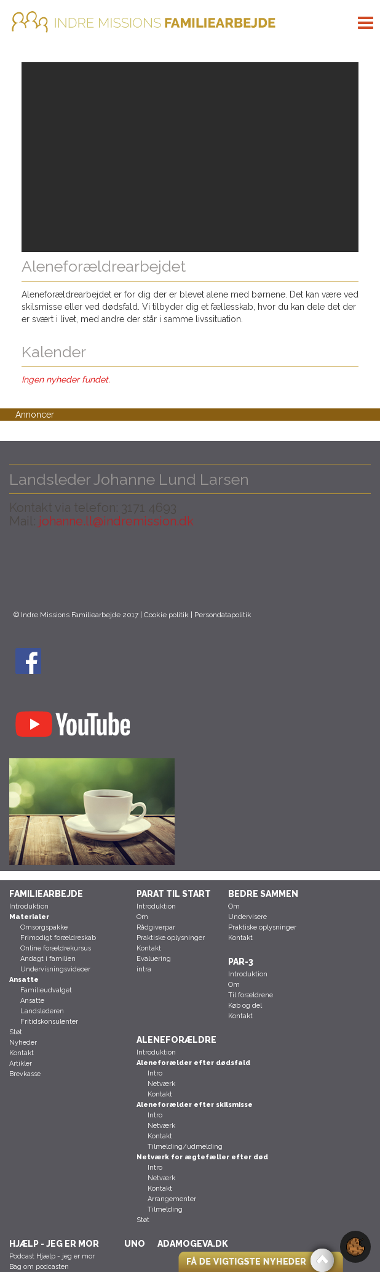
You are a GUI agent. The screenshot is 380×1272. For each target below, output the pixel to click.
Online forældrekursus (55, 948)
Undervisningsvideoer (55, 969)
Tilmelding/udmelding (185, 1147)
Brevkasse (25, 1074)
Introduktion (29, 906)
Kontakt (21, 1053)
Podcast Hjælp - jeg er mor (52, 1256)
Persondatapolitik (222, 614)
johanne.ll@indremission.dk (115, 521)
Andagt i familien (48, 959)
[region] (190, 157)
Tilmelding (165, 1209)
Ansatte (32, 1001)
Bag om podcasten (39, 1267)
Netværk (161, 1084)
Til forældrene (250, 995)
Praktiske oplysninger (171, 938)
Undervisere (247, 917)
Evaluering (154, 959)
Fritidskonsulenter (49, 1022)
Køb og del (245, 1006)
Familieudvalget (46, 990)
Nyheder (23, 1043)
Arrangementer (172, 1199)
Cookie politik (166, 614)
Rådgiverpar (156, 927)
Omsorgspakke (44, 927)
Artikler (20, 1063)
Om (142, 917)
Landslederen (42, 1011)
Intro (155, 1073)
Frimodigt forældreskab (58, 938)
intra (144, 969)
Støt (15, 1032)
